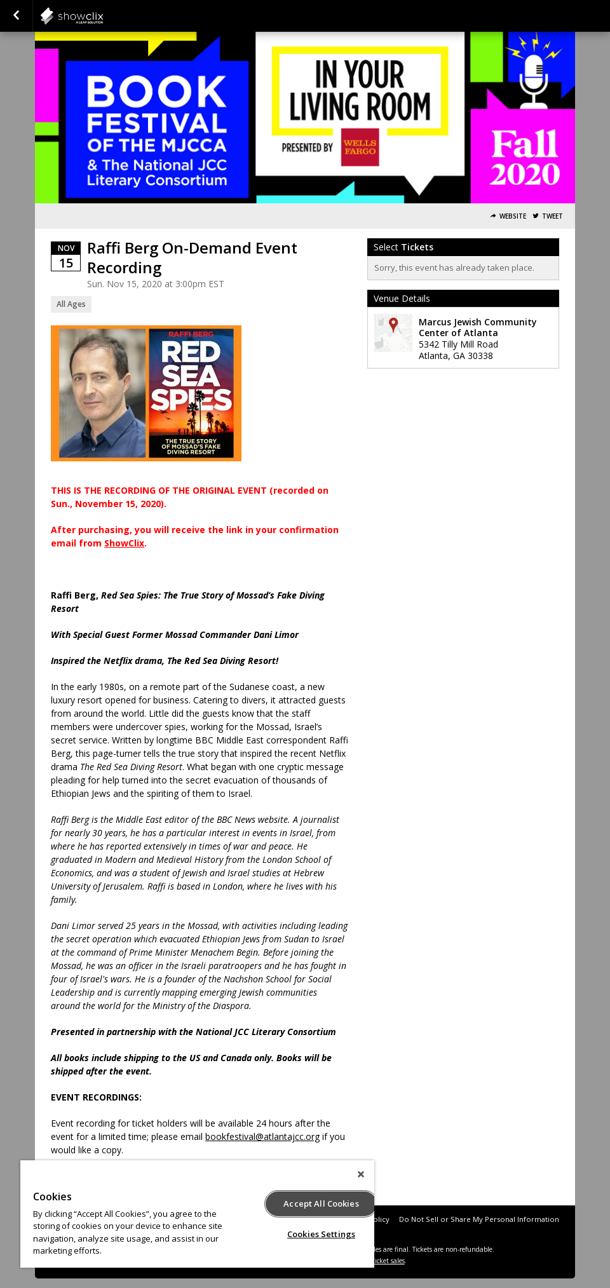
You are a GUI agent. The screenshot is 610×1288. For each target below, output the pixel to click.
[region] (197, 1214)
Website (512, 216)
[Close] (361, 1174)
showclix (102, 15)
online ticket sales (378, 1260)
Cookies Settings (321, 1234)
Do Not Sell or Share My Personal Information (479, 1219)
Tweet (552, 216)
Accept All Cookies (320, 1203)
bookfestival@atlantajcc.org (262, 1136)
